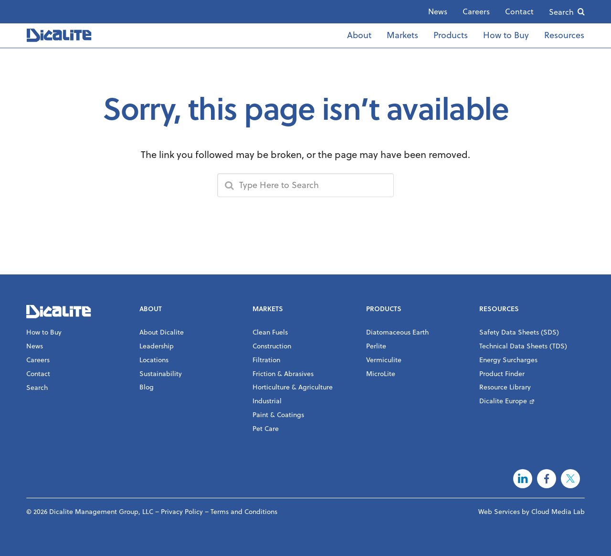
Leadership (156, 346)
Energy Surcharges (508, 360)
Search (561, 12)
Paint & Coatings (278, 415)
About (359, 35)
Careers (476, 11)
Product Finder (502, 373)
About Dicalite (161, 332)
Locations (154, 360)
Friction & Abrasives (283, 373)
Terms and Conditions (244, 511)
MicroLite (380, 373)
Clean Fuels (270, 332)
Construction (272, 346)
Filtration (266, 360)
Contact (519, 11)
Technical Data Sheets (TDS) (523, 346)
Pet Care (266, 428)
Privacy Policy (182, 511)
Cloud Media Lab (558, 511)
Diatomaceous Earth (397, 332)
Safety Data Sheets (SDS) (519, 332)
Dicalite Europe (503, 401)
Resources (564, 35)
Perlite (376, 346)
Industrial (267, 401)
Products (450, 35)
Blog (146, 387)
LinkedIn (522, 478)
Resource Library (505, 387)
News (437, 11)
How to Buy (506, 35)
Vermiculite (383, 360)
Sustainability (160, 373)
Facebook (546, 478)
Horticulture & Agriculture (293, 387)
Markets (402, 35)
